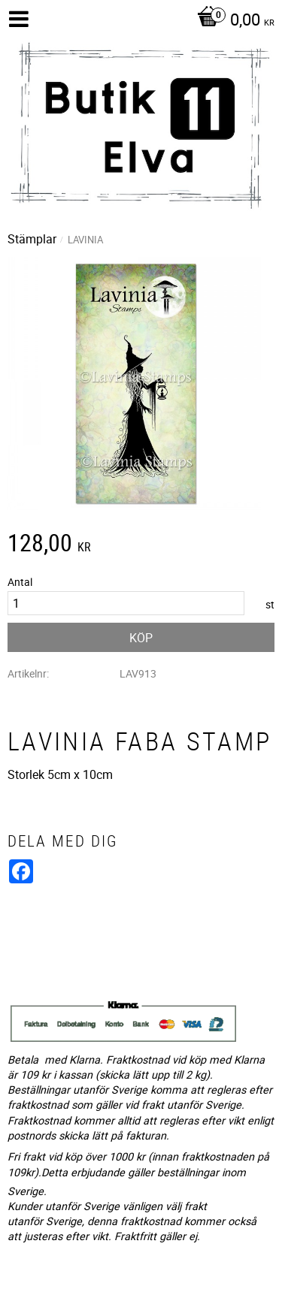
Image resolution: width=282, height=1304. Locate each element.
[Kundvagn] (232, 21)
